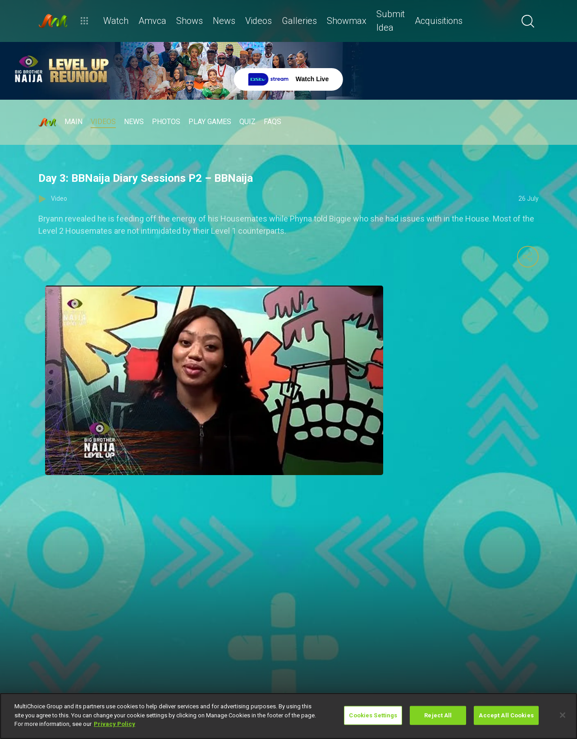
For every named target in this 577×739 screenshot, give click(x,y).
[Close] (562, 715)
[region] (288, 716)
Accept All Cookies (506, 715)
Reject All (438, 715)
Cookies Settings (373, 715)
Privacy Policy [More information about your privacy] (114, 724)
